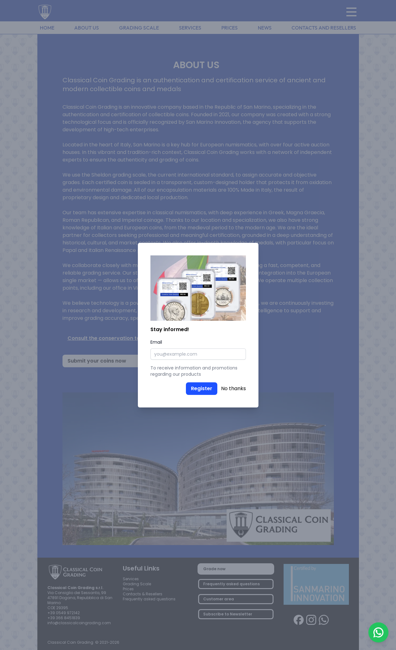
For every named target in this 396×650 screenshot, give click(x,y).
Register (201, 388)
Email (156, 342)
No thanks (233, 388)
